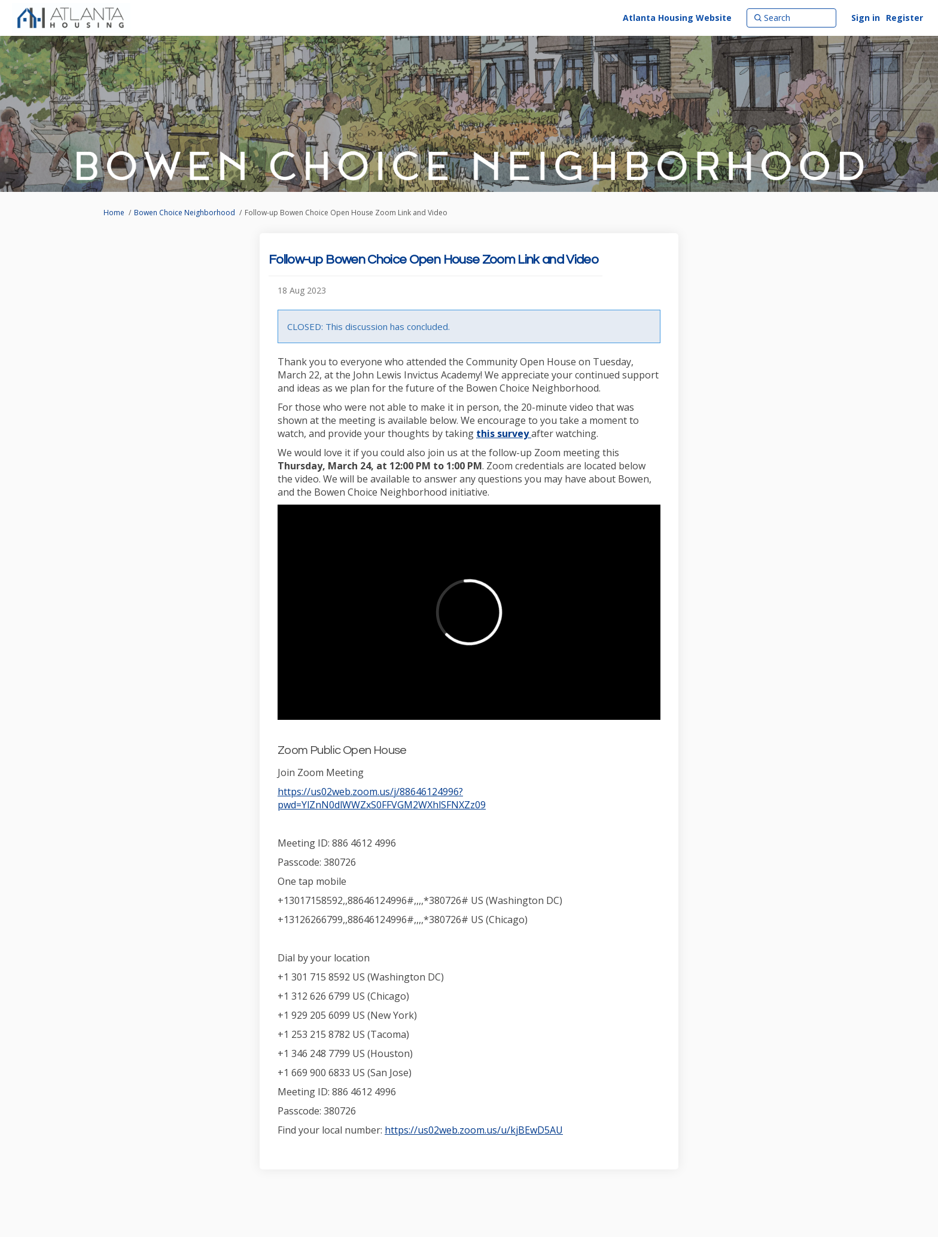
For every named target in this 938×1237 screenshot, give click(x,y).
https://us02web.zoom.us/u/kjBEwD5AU (474, 1130)
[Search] (791, 18)
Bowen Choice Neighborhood (184, 212)
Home (113, 212)
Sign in (865, 17)
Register (904, 17)
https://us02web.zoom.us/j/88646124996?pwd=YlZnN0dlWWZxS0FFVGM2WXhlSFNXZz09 (382, 798)
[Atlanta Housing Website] (677, 17)
